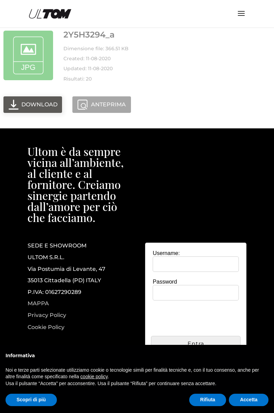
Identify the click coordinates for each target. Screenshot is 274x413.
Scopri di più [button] (31, 399)
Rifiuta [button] (207, 399)
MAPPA (38, 303)
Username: (166, 253)
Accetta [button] (248, 399)
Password (165, 282)
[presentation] (203, 319)
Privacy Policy (47, 315)
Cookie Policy (46, 327)
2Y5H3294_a (89, 35)
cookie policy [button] (94, 376)
